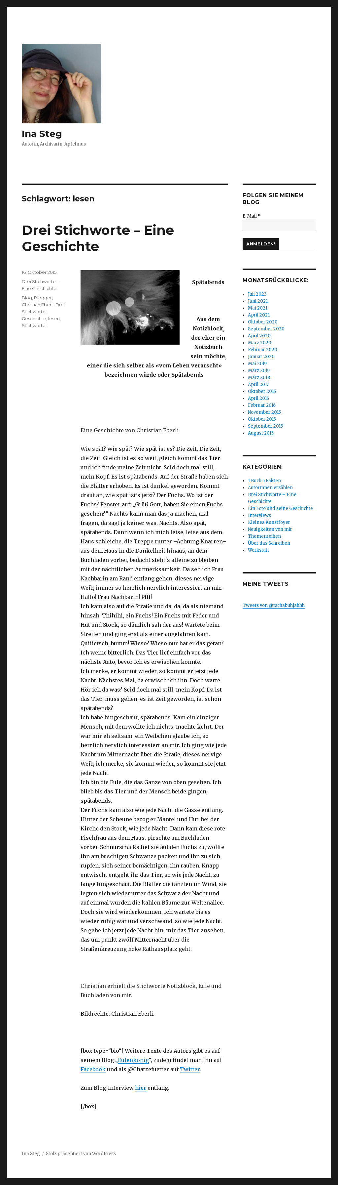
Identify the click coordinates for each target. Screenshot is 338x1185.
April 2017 (258, 384)
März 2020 (259, 343)
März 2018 (259, 377)
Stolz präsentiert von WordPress (81, 1154)
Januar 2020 (261, 357)
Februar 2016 (262, 405)
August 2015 (261, 433)
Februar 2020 (262, 350)
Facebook (93, 1069)
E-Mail (252, 216)
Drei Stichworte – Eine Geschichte (98, 238)
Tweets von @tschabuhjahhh (274, 605)
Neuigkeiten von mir (270, 529)
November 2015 (264, 412)
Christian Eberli (37, 304)
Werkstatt (258, 550)
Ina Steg (42, 133)
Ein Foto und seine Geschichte (280, 508)
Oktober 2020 (263, 322)
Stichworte (34, 325)
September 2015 (265, 426)
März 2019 (259, 370)
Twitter (190, 1069)
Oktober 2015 (262, 419)
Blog (27, 297)
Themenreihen (264, 536)
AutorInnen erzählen (270, 487)
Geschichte (34, 318)
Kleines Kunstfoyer (269, 522)
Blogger (43, 297)
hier (140, 1087)
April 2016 (258, 398)
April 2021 (259, 315)
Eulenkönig (133, 1060)
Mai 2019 (257, 363)
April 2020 (259, 336)
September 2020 (266, 329)
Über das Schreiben (269, 543)
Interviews (259, 515)
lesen (54, 318)
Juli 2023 (257, 294)
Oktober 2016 (262, 391)
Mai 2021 (257, 308)
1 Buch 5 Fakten (264, 481)
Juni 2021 (258, 301)
